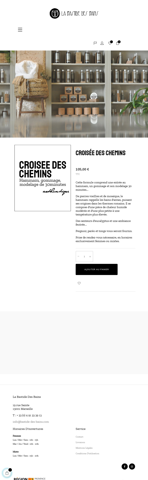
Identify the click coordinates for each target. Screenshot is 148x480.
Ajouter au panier (96, 255)
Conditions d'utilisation (87, 439)
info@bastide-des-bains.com (31, 407)
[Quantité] (84, 242)
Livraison (80, 428)
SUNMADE (74, 474)
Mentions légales (84, 434)
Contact (79, 422)
